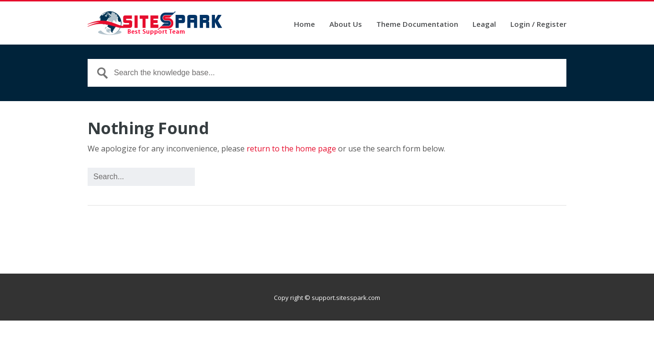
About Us (345, 25)
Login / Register (538, 25)
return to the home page (291, 148)
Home (304, 25)
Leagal (484, 25)
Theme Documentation (417, 25)
